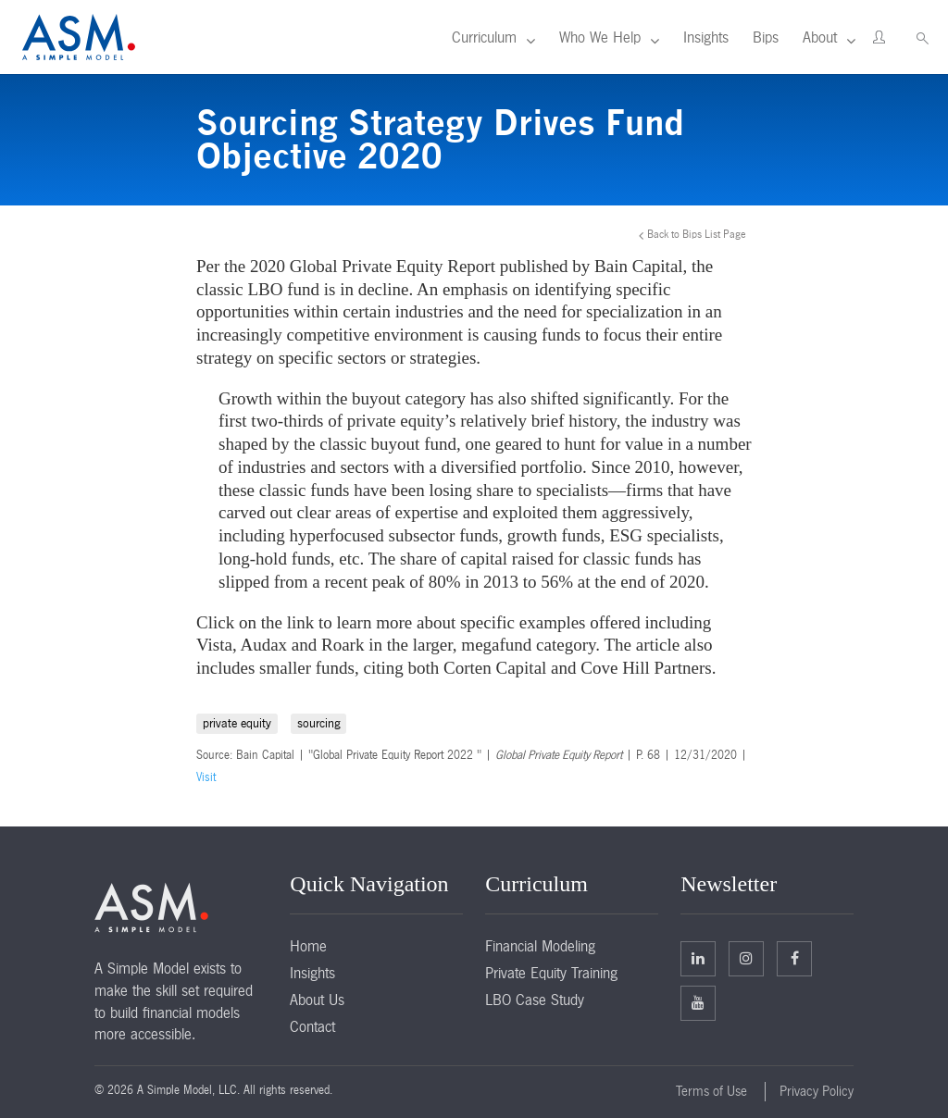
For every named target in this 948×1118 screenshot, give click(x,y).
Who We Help (600, 37)
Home (308, 946)
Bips (766, 37)
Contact (312, 1026)
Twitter (746, 957)
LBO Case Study (534, 999)
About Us (317, 999)
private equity (237, 723)
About (820, 37)
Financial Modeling (540, 946)
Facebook (795, 957)
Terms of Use (711, 1091)
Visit (206, 777)
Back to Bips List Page (696, 234)
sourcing (318, 723)
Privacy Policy (817, 1091)
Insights (706, 37)
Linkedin (698, 957)
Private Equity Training (551, 972)
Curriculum (484, 37)
